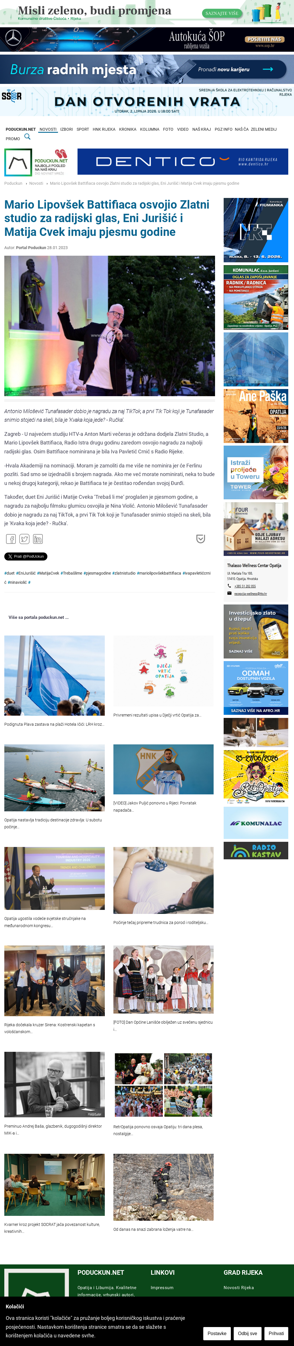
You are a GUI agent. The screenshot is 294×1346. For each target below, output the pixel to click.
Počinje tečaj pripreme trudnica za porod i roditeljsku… (160, 922)
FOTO (168, 129)
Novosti (36, 183)
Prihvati (276, 1333)
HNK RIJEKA (104, 129)
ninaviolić (18, 582)
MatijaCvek (49, 573)
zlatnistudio (125, 573)
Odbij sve (247, 1333)
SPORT (83, 129)
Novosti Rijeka (239, 1287)
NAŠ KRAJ (201, 129)
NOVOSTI (48, 129)
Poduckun (13, 183)
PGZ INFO (224, 129)
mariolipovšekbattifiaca (160, 573)
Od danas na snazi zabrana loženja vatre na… (153, 1229)
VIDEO (183, 129)
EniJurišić (27, 573)
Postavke (217, 1333)
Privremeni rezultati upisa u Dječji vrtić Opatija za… (157, 715)
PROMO (13, 138)
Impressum (162, 1287)
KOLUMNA (149, 129)
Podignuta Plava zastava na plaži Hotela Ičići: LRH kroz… (54, 724)
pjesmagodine (98, 573)
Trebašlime (72, 573)
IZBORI (66, 129)
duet (11, 573)
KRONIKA (127, 129)
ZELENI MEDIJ (264, 129)
